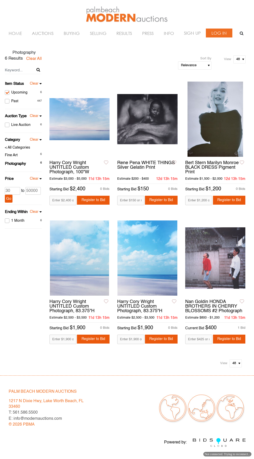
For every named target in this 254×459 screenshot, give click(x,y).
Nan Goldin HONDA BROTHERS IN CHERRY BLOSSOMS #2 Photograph (213, 306)
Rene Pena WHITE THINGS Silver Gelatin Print (146, 165)
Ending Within (16, 212)
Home (15, 33)
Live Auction (23, 125)
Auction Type (15, 116)
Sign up (192, 33)
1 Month (23, 220)
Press (148, 33)
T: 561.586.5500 (23, 413)
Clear (34, 83)
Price (9, 179)
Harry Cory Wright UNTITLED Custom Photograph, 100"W (69, 167)
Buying (72, 33)
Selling (98, 33)
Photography (15, 164)
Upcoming (23, 92)
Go (8, 199)
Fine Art (11, 155)
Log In (219, 33)
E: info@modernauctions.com (35, 419)
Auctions (43, 33)
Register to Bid (93, 200)
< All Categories (17, 147)
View (227, 59)
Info (169, 33)
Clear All (34, 59)
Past (23, 101)
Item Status (14, 84)
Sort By (205, 58)
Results (124, 33)
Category (12, 140)
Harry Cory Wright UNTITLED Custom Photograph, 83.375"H (72, 306)
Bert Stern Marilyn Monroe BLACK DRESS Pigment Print (212, 167)
